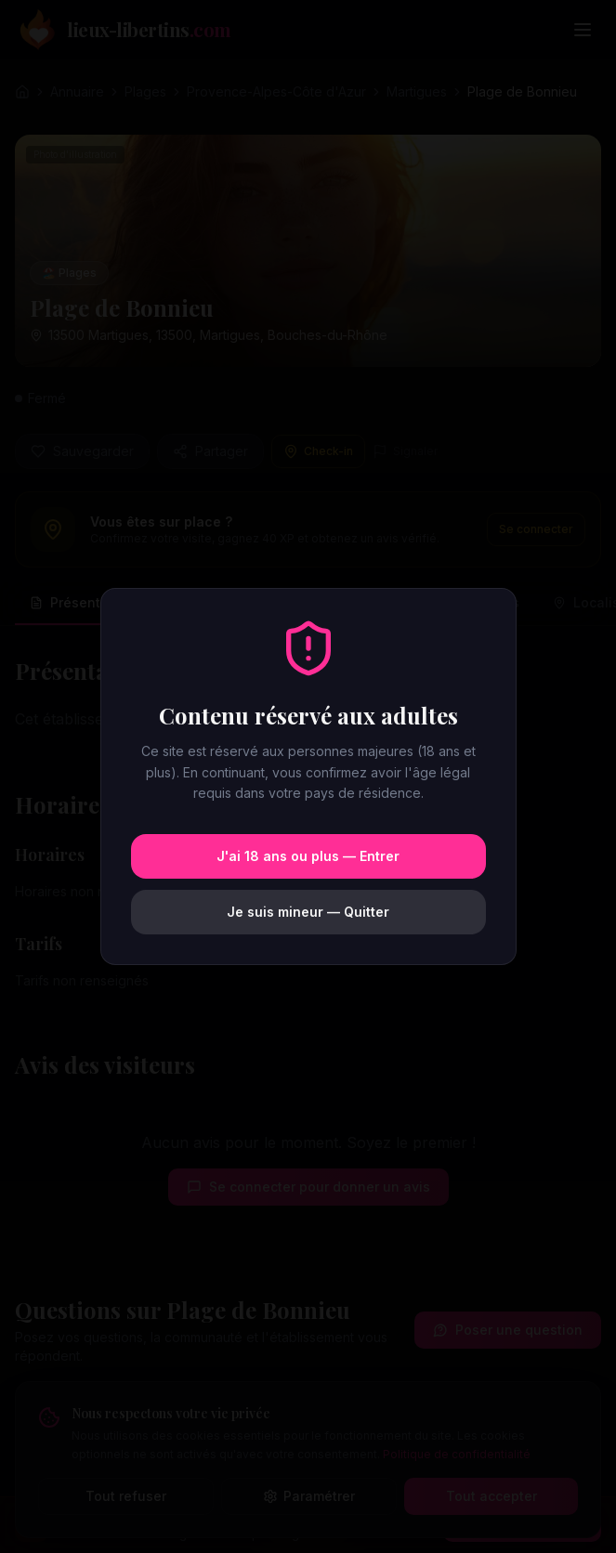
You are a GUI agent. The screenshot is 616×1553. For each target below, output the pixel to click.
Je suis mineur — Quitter (308, 912)
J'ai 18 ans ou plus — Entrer (308, 856)
